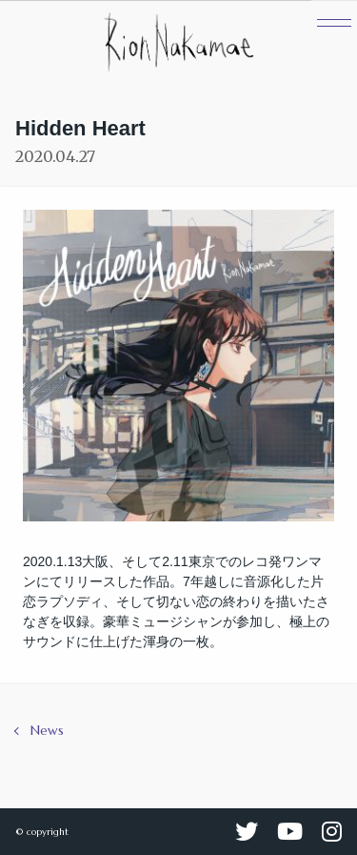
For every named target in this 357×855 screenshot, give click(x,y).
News (47, 730)
